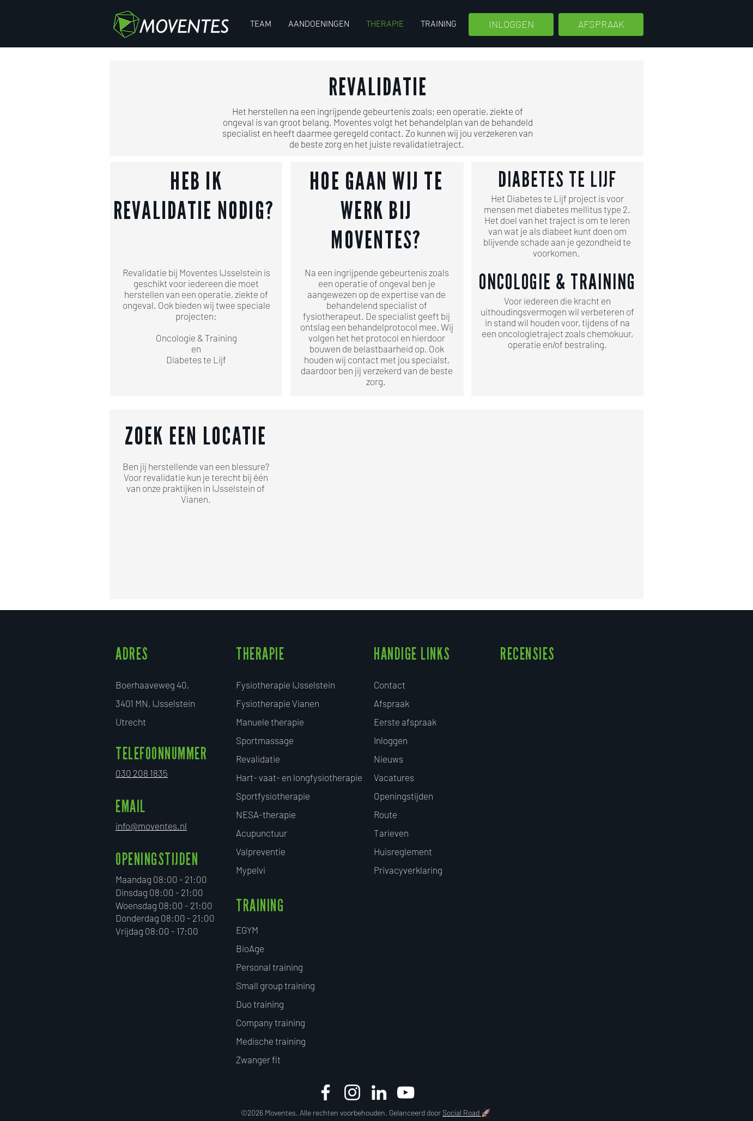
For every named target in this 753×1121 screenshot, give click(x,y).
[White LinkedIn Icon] (379, 1092)
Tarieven (391, 832)
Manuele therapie (270, 721)
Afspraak (391, 703)
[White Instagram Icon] (352, 1092)
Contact (389, 684)
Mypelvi (250, 869)
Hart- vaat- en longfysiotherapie (299, 777)
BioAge (250, 948)
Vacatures (394, 777)
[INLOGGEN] (511, 24)
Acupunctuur (261, 832)
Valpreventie (261, 851)
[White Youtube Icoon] (405, 1092)
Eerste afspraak (405, 721)
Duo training (260, 1003)
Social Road (461, 1112)
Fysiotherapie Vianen (277, 703)
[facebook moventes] (325, 1092)
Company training (270, 1022)
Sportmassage (265, 740)
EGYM (247, 929)
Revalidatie (258, 758)
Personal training (269, 966)
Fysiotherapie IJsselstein (285, 684)
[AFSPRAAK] (600, 24)
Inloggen (391, 740)
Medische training (271, 1040)
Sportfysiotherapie (273, 795)
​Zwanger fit (258, 1059)
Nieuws (388, 758)
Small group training (275, 985)
